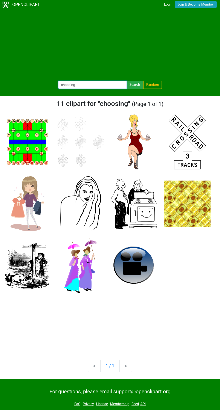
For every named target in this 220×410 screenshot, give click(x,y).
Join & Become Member (195, 4)
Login (168, 4)
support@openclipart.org (141, 392)
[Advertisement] (110, 45)
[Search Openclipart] (92, 85)
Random (152, 85)
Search (134, 85)
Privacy (88, 404)
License (102, 404)
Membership (119, 404)
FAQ (77, 404)
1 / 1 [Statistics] (110, 365)
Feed (135, 404)
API (143, 404)
